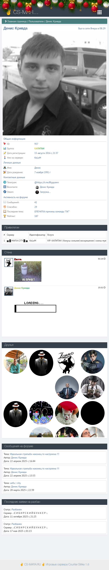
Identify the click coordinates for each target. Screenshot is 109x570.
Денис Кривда (22, 288)
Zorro (18, 259)
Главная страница (17, 21)
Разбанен (17, 509)
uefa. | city (15, 483)
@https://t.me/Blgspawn (47, 182)
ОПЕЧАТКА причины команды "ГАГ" (52, 211)
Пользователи (36, 21)
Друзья (8, 345)
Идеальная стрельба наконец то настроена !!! (34, 454)
